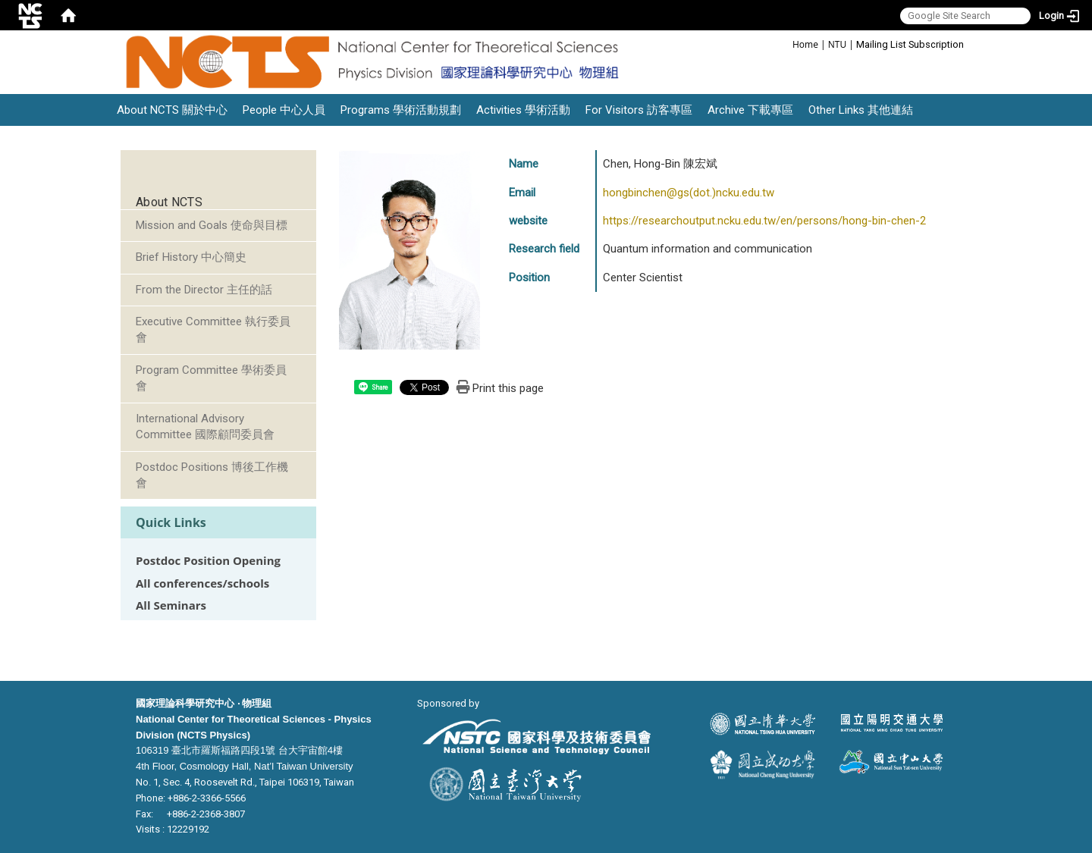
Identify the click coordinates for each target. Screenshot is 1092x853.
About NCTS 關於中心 (172, 110)
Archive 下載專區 (750, 110)
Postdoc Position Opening (208, 561)
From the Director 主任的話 (204, 289)
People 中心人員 (284, 110)
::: (784, 43)
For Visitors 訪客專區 (638, 110)
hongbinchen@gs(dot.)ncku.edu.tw (688, 192)
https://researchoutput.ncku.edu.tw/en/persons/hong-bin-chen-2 (764, 220)
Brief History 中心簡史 (191, 257)
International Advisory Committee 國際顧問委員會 (205, 426)
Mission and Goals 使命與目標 (211, 225)
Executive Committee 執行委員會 (213, 329)
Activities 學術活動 (523, 110)
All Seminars (171, 605)
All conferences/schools (202, 583)
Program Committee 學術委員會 (211, 378)
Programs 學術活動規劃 (400, 110)
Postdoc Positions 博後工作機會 (212, 475)
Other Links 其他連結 (860, 110)
